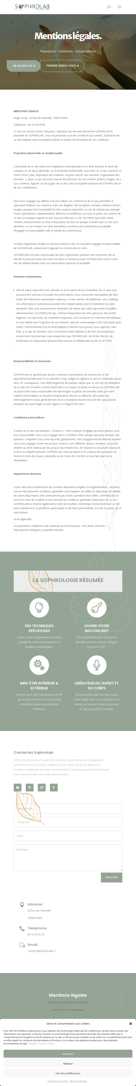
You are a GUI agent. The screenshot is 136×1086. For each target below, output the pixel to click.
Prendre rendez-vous (61, 65)
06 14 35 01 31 (36, 934)
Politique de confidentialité (68, 1009)
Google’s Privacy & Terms (41, 1043)
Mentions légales (78, 1081)
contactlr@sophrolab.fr (42, 951)
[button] (130, 1023)
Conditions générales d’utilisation (68, 1002)
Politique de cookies (58, 1081)
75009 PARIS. (35, 918)
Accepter (68, 1054)
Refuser (68, 1063)
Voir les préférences (68, 1073)
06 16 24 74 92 (36, 124)
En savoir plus (22, 65)
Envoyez (111, 877)
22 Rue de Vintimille (39, 910)
